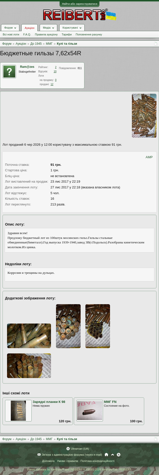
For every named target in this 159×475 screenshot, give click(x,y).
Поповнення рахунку (89, 34)
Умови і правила (67, 460)
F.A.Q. (27, 34)
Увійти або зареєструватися (79, 3)
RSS (118, 454)
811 (80, 68)
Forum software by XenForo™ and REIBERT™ (79, 469)
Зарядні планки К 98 (49, 402)
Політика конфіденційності (97, 460)
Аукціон (29, 27)
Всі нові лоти (11, 34)
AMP (149, 157)
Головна (106, 454)
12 (51, 84)
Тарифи (67, 34)
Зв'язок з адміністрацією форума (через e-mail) (72, 454)
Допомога (48, 460)
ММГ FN (110, 402)
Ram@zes (27, 67)
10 (55, 71)
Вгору (112, 454)
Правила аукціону (46, 34)
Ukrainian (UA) (80, 448)
